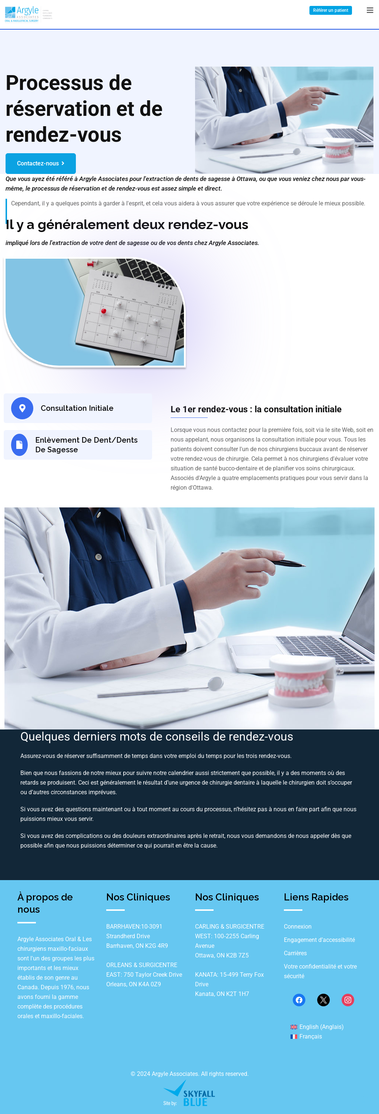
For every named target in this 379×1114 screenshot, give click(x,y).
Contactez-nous (40, 163)
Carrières (295, 953)
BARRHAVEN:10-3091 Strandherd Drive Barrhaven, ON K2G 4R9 (137, 936)
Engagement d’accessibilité (319, 939)
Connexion (298, 926)
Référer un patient (330, 10)
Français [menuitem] (310, 1036)
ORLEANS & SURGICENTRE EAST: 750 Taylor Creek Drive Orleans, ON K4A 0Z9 (144, 975)
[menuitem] (317, 1026)
